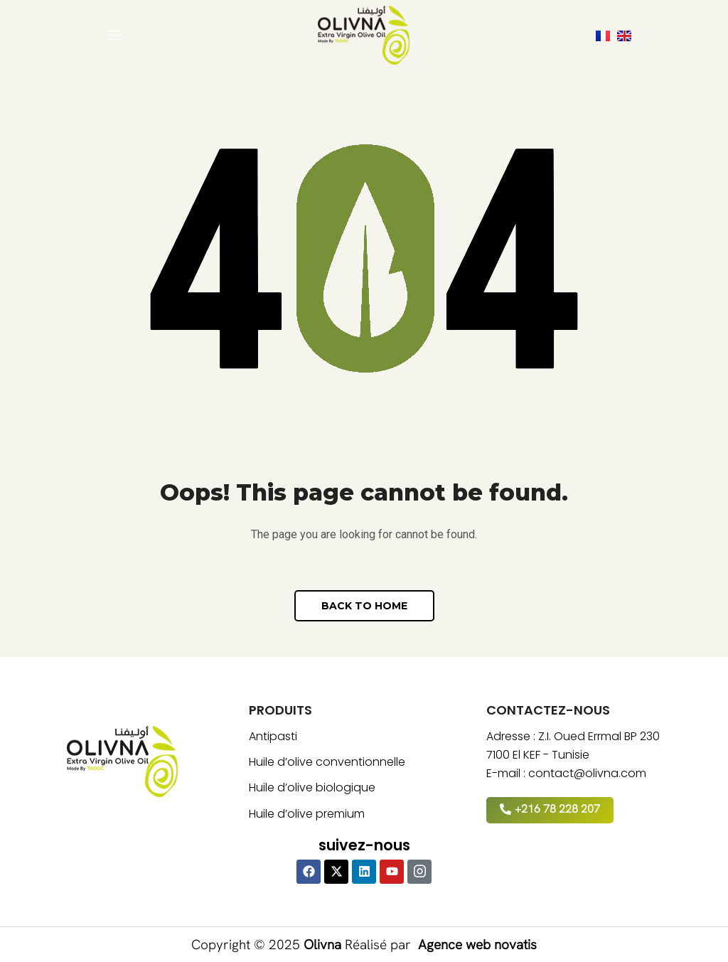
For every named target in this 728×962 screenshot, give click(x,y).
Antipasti (273, 736)
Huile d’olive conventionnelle (327, 762)
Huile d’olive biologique (312, 787)
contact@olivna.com (587, 773)
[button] (114, 35)
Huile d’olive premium (307, 814)
